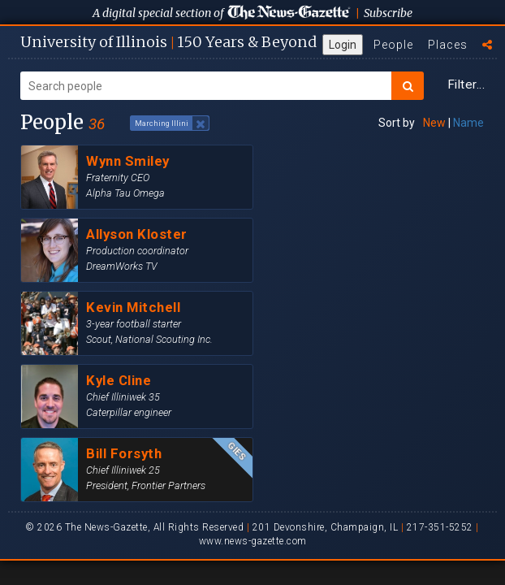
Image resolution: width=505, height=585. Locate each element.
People (393, 44)
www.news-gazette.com (253, 541)
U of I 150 (168, 41)
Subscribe (388, 13)
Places (448, 44)
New (434, 122)
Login (342, 44)
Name (468, 122)
